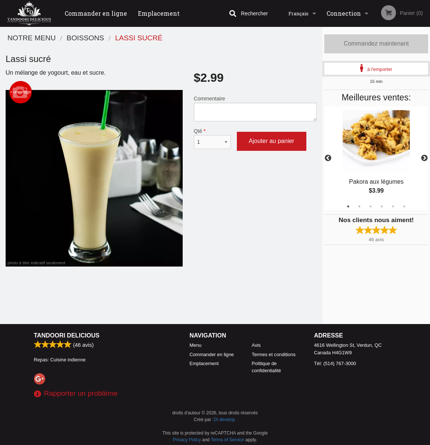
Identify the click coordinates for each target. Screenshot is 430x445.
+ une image (20, 92)
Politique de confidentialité (266, 367)
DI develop (224, 419)
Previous (328, 158)
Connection (344, 13)
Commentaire (255, 108)
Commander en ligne (96, 13)
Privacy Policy (187, 439)
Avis (256, 345)
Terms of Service (227, 439)
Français (298, 13)
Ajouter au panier (271, 141)
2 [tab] (359, 206)
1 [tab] (348, 206)
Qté (212, 138)
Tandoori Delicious (67, 335)
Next (424, 158)
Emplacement (159, 13)
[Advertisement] (161, 290)
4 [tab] (382, 206)
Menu (195, 345)
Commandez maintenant (376, 43)
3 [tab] (370, 206)
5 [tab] (393, 206)
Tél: (335, 363)
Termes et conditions (274, 354)
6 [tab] (404, 206)
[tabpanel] (376, 158)
